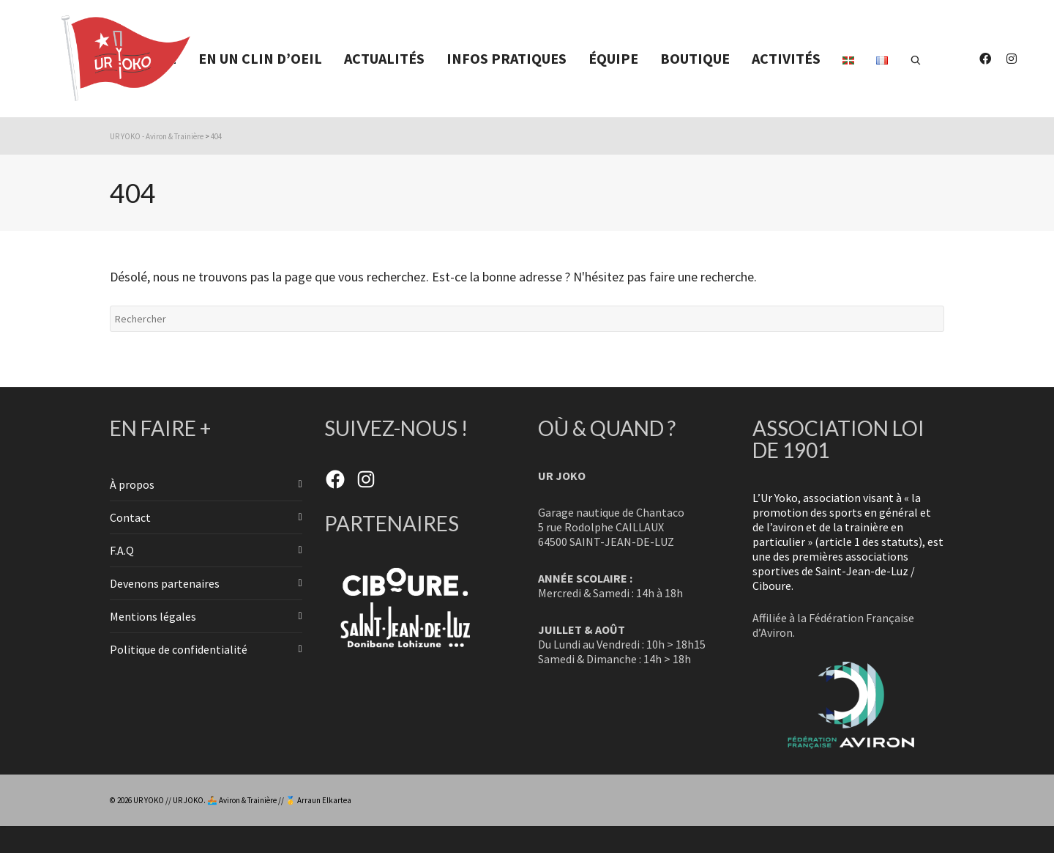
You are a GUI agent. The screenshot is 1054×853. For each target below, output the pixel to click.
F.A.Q (122, 550)
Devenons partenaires (165, 583)
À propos (132, 484)
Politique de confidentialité (178, 649)
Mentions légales (153, 616)
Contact (130, 517)
